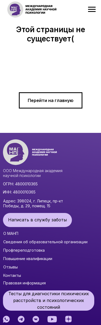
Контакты (12, 275)
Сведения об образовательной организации (45, 241)
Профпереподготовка (24, 250)
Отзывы (10, 267)
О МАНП (10, 233)
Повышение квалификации (27, 258)
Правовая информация (24, 283)
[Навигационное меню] (92, 9)
